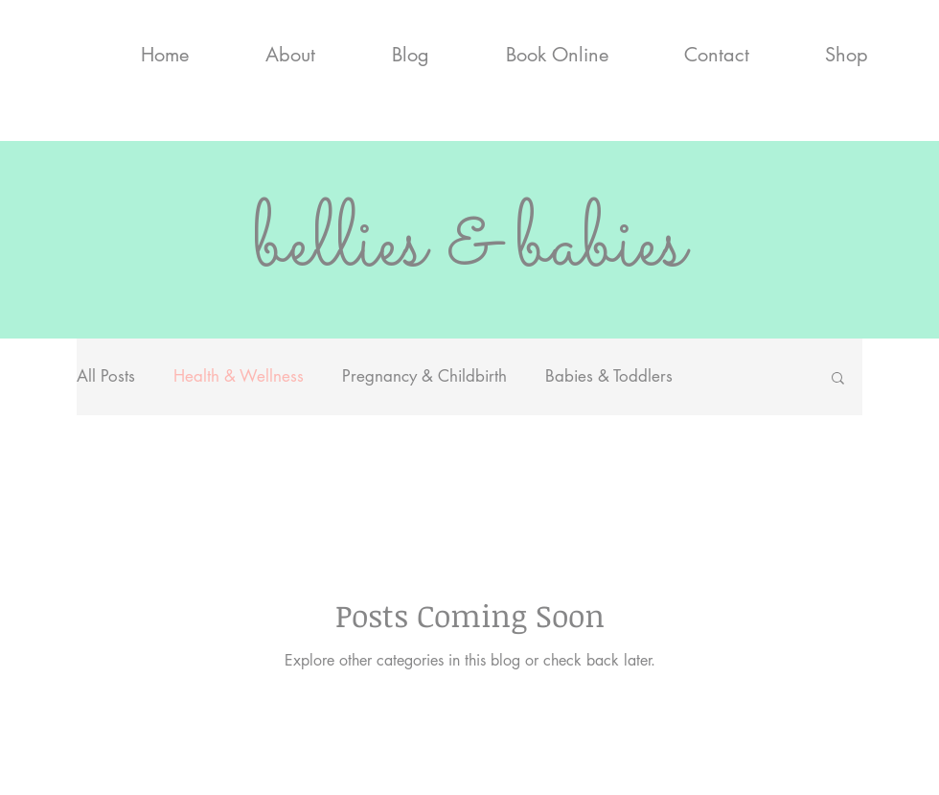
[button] (838, 379)
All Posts (106, 375)
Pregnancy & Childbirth (424, 375)
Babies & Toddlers (609, 375)
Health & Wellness (238, 375)
